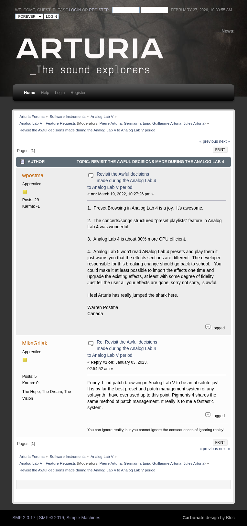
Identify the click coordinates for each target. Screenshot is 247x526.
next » (224, 141)
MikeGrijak (34, 343)
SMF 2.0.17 (23, 517)
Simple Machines (84, 517)
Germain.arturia (137, 123)
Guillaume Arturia (166, 123)
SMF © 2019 (51, 517)
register (99, 10)
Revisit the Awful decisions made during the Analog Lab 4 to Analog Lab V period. (121, 181)
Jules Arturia (194, 123)
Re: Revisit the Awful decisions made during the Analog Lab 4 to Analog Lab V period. (122, 349)
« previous (208, 141)
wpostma (32, 175)
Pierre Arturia (111, 123)
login (75, 10)
